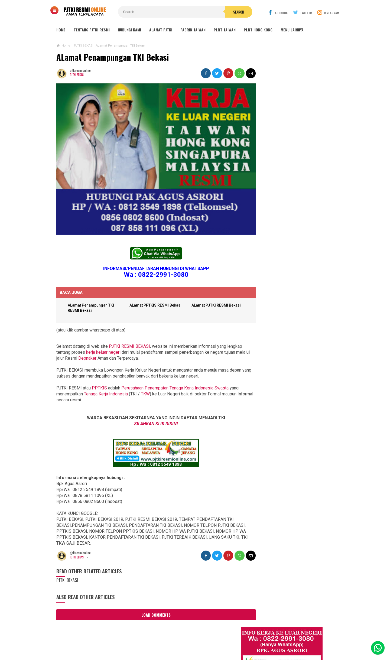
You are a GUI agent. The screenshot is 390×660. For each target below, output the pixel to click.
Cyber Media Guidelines (198, 638)
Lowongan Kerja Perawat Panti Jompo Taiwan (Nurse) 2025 (285, 321)
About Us (118, 638)
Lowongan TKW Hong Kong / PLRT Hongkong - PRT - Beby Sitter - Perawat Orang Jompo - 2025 (287, 366)
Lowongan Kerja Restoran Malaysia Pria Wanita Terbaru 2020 (291, 227)
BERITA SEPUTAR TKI (267, 528)
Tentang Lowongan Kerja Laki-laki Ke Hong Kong (288, 432)
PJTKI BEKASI (77, 75)
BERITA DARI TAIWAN (267, 520)
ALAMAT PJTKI (160, 29)
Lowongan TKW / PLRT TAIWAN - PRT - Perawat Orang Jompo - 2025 (288, 342)
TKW (145, 386)
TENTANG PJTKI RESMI (92, 29)
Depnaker (102, 350)
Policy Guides (238, 638)
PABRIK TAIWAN (193, 29)
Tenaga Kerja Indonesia (106, 386)
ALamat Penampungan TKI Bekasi (112, 57)
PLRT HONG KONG (258, 29)
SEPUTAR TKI (261, 536)
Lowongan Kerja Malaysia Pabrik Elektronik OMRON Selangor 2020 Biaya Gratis (293, 197)
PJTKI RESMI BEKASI (129, 339)
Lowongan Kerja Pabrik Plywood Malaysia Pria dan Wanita (286, 411)
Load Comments (151, 607)
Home (61, 29)
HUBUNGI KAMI (129, 29)
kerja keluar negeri (103, 344)
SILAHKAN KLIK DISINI (151, 416)
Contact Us (142, 638)
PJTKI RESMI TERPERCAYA (194, 647)
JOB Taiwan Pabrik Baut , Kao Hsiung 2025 (293, 170)
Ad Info (165, 638)
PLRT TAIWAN (225, 29)
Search (225, 12)
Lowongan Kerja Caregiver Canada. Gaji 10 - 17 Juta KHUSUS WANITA (288, 390)
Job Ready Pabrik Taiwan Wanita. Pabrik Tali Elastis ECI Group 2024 (294, 182)
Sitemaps (96, 638)
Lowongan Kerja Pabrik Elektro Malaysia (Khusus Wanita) (285, 454)
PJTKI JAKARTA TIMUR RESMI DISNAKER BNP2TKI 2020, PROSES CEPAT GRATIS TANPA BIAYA (286, 477)
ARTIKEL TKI (260, 512)
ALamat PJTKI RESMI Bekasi (211, 298)
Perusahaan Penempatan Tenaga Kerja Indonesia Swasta (175, 380)
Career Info (292, 638)
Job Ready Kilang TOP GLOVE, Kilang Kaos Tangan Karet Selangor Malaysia (293, 212)
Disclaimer (266, 638)
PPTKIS (99, 380)
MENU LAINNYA (292, 29)
